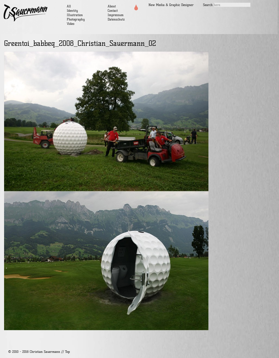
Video (70, 24)
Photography (76, 19)
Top (67, 352)
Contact (113, 10)
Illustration (75, 15)
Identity (72, 10)
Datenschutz (116, 19)
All (69, 6)
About (112, 6)
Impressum (115, 15)
